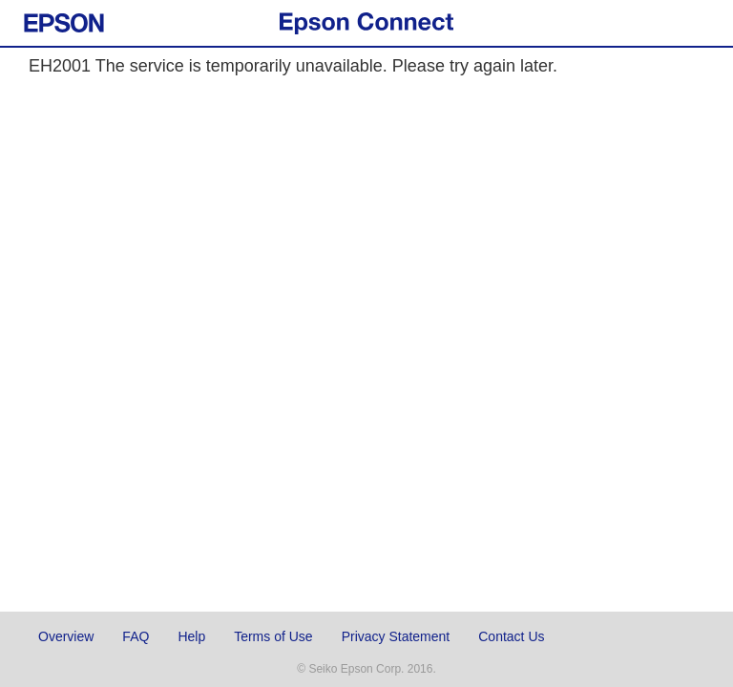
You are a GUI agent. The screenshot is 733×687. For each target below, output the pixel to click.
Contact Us (511, 636)
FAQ (135, 636)
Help (191, 636)
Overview (66, 636)
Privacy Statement (396, 636)
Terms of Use (273, 636)
